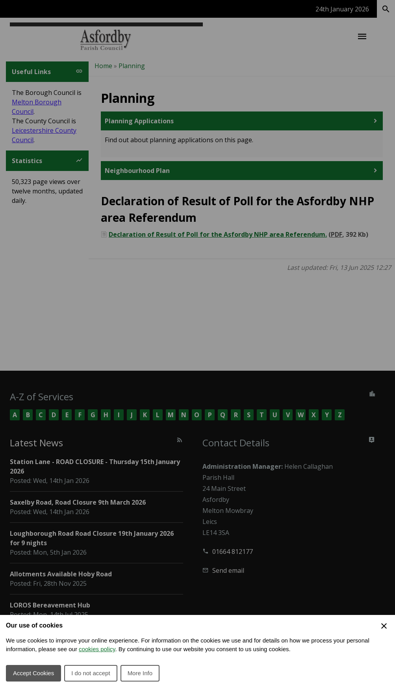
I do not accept (90, 673)
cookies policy (97, 649)
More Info (140, 673)
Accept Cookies (33, 673)
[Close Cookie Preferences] (384, 626)
